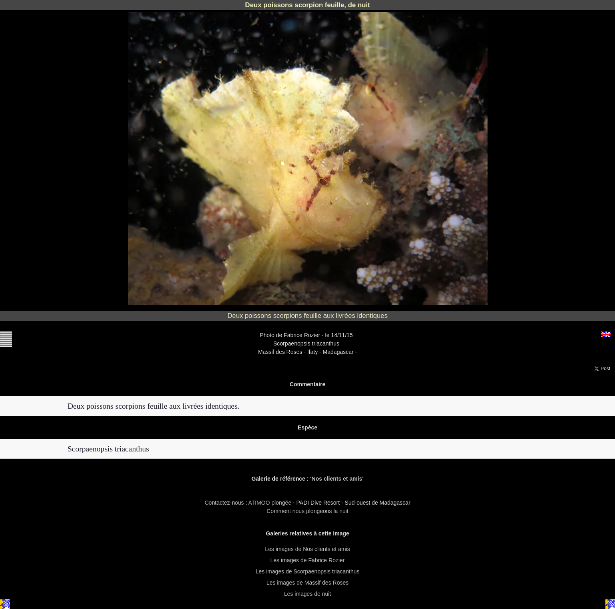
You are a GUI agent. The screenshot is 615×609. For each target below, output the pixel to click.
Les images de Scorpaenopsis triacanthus (308, 571)
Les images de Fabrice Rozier (308, 560)
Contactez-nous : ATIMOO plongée (249, 502)
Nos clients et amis (337, 478)
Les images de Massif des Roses (307, 582)
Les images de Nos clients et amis (307, 549)
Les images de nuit (307, 594)
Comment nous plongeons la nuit (307, 511)
